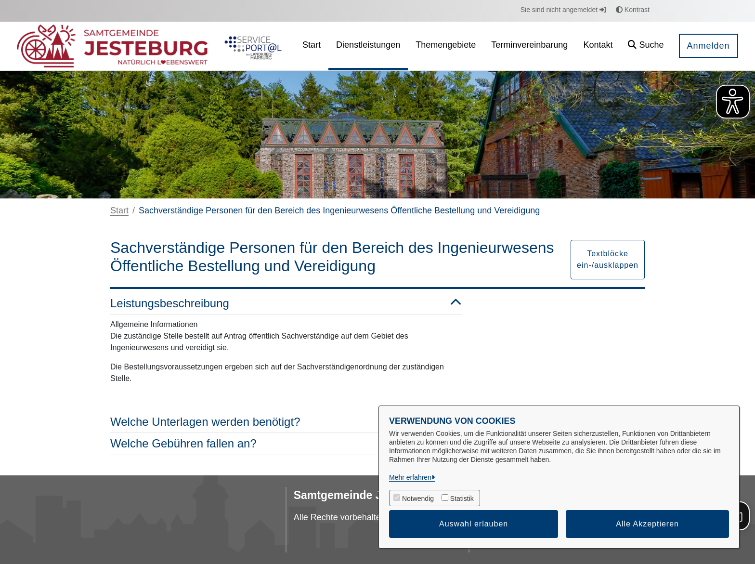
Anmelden (708, 46)
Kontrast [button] (633, 9)
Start (119, 210)
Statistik (462, 498)
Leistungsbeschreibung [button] (286, 304)
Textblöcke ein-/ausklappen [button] (607, 259)
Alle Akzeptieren (647, 524)
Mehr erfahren (410, 477)
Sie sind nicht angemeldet (563, 9)
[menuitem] (311, 46)
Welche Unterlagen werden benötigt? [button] (286, 422)
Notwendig (418, 498)
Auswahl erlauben (473, 524)
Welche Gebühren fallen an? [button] (286, 444)
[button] (645, 46)
